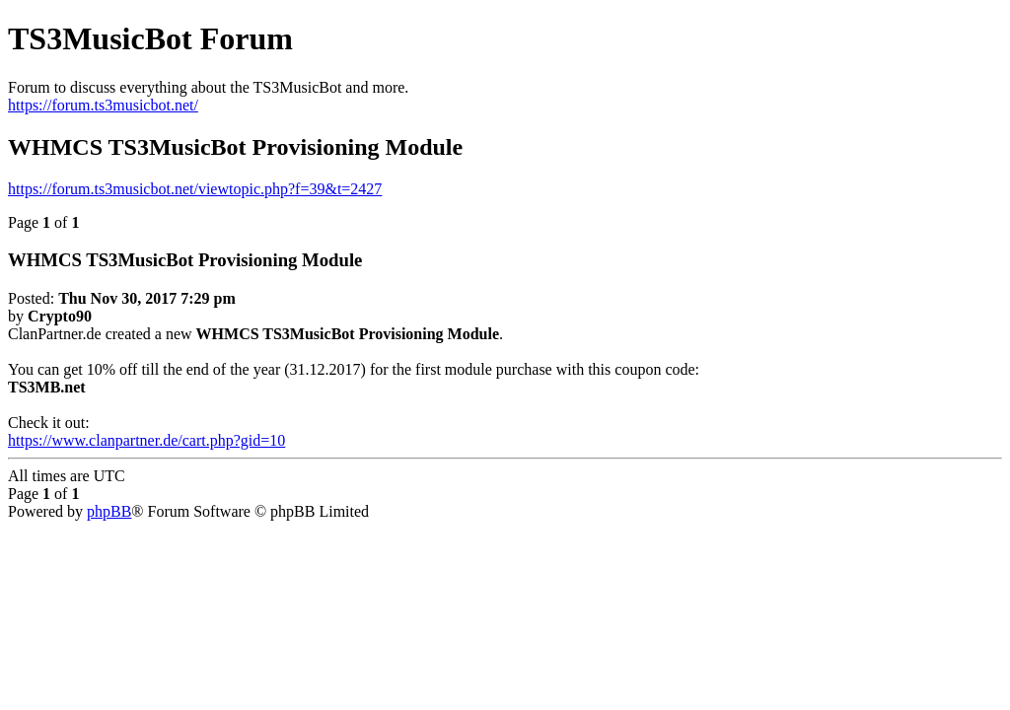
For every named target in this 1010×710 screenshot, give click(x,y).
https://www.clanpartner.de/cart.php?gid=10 (146, 440)
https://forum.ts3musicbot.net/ (103, 105)
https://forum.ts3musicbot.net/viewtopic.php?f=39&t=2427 (195, 188)
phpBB (109, 511)
